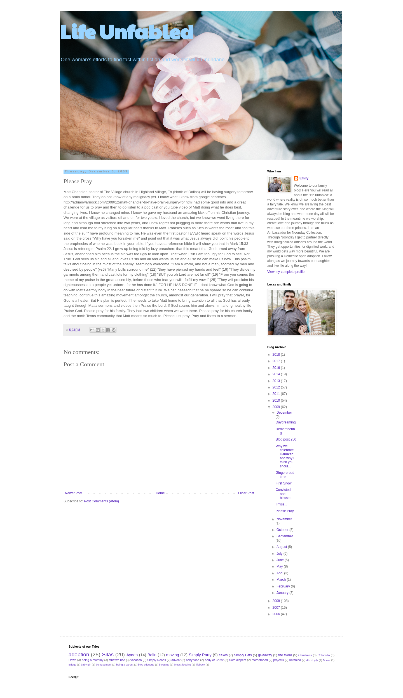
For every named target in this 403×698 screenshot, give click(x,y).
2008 (277, 601)
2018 (277, 355)
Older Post (246, 493)
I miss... (281, 504)
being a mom (103, 664)
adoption (79, 654)
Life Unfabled (127, 31)
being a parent (124, 664)
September (285, 536)
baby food (193, 660)
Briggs (72, 664)
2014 (277, 374)
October (283, 530)
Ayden (132, 655)
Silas (108, 654)
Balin (151, 655)
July (280, 554)
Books (327, 660)
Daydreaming (286, 422)
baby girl (86, 664)
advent (176, 660)
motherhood (260, 660)
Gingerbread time (285, 475)
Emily (303, 178)
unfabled (295, 660)
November (284, 519)
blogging (164, 664)
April (280, 573)
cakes (223, 655)
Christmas (305, 655)
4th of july (312, 660)
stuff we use (117, 660)
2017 (277, 361)
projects (278, 660)
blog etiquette (146, 664)
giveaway (265, 655)
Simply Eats (243, 655)
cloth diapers (237, 660)
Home (160, 493)
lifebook (200, 664)
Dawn (72, 660)
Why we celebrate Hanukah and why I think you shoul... (285, 456)
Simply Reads (156, 660)
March (282, 580)
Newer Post (73, 493)
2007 (277, 608)
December (284, 412)
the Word (285, 655)
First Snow (284, 483)
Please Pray (285, 511)
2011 (277, 394)
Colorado (323, 655)
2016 (277, 368)
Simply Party (200, 655)
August (282, 547)
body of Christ (214, 660)
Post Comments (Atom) (101, 501)
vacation (136, 660)
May (280, 566)
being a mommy (92, 660)
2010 (277, 400)
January (283, 593)
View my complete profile (285, 272)
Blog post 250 (286, 439)
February (284, 586)
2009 (277, 407)
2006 (277, 614)
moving (172, 655)
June (281, 560)
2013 (277, 381)
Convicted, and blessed (284, 494)
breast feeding (182, 664)
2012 (277, 387)
